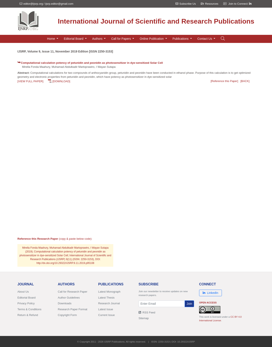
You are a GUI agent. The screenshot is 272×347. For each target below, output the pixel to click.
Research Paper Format (72, 309)
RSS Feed (147, 312)
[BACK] (244, 81)
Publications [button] (181, 38)
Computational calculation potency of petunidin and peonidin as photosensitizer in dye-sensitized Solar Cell (92, 62)
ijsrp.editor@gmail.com (59, 3)
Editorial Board (26, 297)
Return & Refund (27, 315)
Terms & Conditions (29, 309)
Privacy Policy (26, 303)
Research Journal (109, 303)
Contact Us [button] (205, 38)
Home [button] (51, 38)
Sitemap (144, 318)
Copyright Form (67, 315)
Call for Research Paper (72, 291)
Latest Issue (105, 309)
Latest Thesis (106, 297)
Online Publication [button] (152, 38)
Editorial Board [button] (74, 38)
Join (189, 303)
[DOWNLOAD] (61, 81)
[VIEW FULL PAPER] (30, 81)
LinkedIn (210, 293)
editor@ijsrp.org (33, 3)
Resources (209, 3)
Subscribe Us (186, 3)
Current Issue (106, 315)
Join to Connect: (239, 3)
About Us (23, 291)
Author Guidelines (69, 297)
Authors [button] (97, 38)
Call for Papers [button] (121, 38)
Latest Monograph (109, 291)
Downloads (64, 303)
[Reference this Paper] (224, 81)
